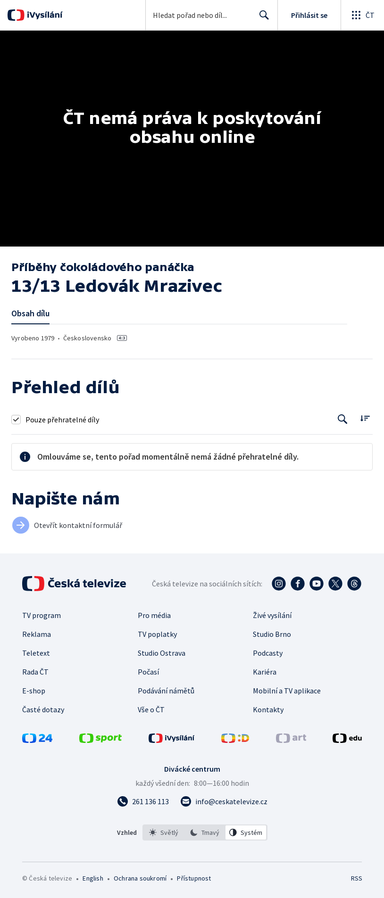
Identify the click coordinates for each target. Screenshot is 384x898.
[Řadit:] (365, 418)
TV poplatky (157, 634)
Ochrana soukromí (140, 878)
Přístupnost (194, 878)
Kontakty (268, 709)
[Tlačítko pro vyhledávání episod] (343, 419)
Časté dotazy (43, 709)
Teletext (36, 653)
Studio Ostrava (161, 653)
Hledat (261, 18)
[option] (163, 832)
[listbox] (204, 832)
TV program (41, 615)
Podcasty (268, 653)
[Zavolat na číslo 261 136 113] (143, 801)
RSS (356, 878)
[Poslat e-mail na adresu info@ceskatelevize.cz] (223, 801)
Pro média (154, 615)
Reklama (36, 634)
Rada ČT (35, 671)
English (93, 878)
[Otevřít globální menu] (362, 15)
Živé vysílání (272, 615)
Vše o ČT (151, 709)
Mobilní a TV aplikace (287, 690)
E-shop (33, 690)
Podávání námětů (166, 690)
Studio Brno (272, 634)
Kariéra (264, 671)
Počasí (148, 671)
